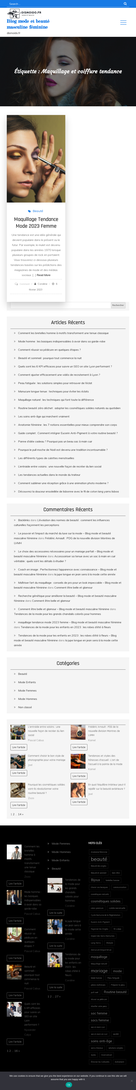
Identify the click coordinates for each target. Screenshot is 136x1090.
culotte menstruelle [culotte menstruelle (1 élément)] (117, 908)
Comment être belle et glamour (73, 587)
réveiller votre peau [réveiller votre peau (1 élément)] (99, 1006)
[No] (131, 1081)
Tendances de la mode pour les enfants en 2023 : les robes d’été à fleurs (66, 627)
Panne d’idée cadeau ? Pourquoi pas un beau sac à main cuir (55, 441)
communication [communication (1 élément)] (119, 887)
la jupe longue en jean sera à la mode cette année (84, 574)
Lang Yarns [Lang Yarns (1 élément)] (96, 943)
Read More (43, 275)
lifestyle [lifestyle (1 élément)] (109, 943)
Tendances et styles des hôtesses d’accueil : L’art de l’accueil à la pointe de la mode (105, 760)
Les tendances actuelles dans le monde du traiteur (49, 474)
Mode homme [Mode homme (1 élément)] (96, 978)
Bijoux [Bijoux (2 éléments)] (95, 880)
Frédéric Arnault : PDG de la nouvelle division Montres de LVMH (104, 731)
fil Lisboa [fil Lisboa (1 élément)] (117, 929)
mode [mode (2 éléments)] (117, 971)
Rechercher (118, 305)
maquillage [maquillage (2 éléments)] (99, 957)
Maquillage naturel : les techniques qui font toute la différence (56, 399)
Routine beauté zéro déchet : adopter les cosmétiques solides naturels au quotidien (69, 408)
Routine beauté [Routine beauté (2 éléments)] (115, 992)
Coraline (42, 283)
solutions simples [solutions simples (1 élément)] (115, 1048)
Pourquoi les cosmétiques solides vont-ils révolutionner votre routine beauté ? (46, 789)
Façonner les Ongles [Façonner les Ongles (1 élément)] (99, 929)
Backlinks (24, 520)
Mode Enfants (27, 682)
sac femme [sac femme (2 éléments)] (99, 1013)
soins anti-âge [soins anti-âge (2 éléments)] (101, 1041)
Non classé (25, 707)
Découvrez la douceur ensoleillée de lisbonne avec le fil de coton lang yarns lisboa (68, 491)
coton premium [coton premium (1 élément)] (97, 908)
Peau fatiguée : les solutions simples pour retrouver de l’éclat (55, 383)
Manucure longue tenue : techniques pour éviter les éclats (53, 391)
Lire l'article (18, 747)
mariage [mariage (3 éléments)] (99, 970)
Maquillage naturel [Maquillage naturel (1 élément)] (99, 964)
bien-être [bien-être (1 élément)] (116, 873)
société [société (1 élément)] (116, 1034)
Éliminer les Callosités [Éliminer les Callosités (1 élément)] (100, 1062)
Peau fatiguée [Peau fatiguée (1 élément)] (113, 978)
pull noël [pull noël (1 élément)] (94, 992)
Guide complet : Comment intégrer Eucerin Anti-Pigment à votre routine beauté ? (68, 433)
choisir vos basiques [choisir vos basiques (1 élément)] (99, 887)
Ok (68, 1085)
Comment (25, 284)
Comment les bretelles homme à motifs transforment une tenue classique (63, 333)
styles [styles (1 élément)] (93, 1055)
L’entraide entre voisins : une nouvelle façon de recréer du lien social (59, 466)
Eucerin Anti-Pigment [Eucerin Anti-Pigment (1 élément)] (100, 922)
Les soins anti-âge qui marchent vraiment (43, 416)
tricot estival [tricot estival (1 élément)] (106, 1055)
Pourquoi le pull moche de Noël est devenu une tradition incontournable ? (63, 449)
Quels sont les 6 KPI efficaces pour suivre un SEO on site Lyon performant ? (65, 366)
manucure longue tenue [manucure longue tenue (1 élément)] (101, 950)
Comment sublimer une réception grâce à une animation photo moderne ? (63, 483)
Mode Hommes (27, 699)
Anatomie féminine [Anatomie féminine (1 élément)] (99, 852)
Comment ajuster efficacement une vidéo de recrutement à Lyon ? (59, 374)
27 (57, 996)
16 (16, 1050)
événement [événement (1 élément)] (119, 1062)
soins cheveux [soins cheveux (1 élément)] (97, 1048)
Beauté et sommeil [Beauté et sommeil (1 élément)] (98, 873)
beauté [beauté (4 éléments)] (99, 859)
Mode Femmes (27, 690)
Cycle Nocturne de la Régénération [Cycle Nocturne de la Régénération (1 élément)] (105, 915)
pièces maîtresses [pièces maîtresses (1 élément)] (98, 985)
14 (19, 814)
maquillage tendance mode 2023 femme (36, 222)
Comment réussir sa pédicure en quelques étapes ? (49, 349)
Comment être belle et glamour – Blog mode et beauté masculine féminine (63, 609)
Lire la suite (55, 912)
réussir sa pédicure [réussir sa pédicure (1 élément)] (99, 999)
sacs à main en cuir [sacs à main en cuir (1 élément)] (99, 1034)
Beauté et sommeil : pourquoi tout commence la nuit (50, 358)
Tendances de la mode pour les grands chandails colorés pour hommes (57, 614)
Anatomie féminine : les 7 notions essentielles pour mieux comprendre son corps (67, 424)
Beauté (38, 211)
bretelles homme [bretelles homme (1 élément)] (112, 880)
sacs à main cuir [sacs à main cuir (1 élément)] (98, 1027)
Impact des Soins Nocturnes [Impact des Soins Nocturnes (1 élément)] (102, 936)
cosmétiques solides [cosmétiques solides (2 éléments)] (106, 901)
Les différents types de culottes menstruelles (46, 458)
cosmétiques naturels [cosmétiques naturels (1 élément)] (100, 894)
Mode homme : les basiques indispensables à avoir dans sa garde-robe (61, 341)
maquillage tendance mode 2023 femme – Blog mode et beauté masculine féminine (69, 622)
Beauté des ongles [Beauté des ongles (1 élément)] (98, 866)
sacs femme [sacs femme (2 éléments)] (100, 1020)
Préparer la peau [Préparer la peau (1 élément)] (118, 985)
